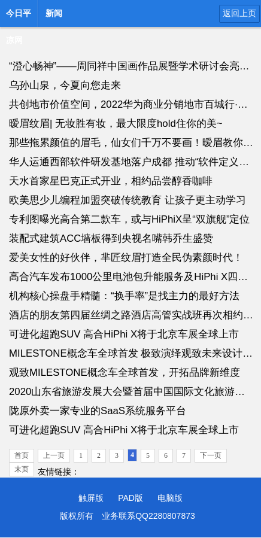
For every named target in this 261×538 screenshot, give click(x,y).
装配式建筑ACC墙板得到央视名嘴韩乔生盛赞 (111, 238)
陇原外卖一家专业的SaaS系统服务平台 (97, 411)
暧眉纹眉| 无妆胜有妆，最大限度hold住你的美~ (116, 123)
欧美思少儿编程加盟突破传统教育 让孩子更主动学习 (127, 200)
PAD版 (130, 498)
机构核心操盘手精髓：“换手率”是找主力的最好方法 (124, 296)
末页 (21, 469)
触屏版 (91, 498)
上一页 (54, 455)
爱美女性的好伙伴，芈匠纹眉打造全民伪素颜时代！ (126, 257)
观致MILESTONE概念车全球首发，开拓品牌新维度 (124, 372)
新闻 (53, 13)
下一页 (210, 455)
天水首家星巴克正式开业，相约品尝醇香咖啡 (111, 181)
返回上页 (239, 13)
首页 (21, 455)
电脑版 (170, 498)
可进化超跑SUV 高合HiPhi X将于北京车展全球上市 (124, 334)
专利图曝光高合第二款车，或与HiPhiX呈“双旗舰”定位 (129, 219)
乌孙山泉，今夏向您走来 (65, 85)
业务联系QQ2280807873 (148, 516)
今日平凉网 (18, 16)
